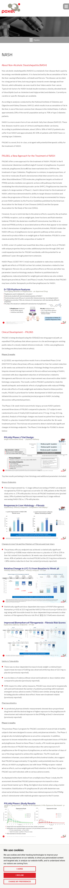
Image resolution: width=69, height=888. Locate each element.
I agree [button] (19, 869)
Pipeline (34, 40)
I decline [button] (20, 875)
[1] (42, 615)
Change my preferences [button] (19, 882)
